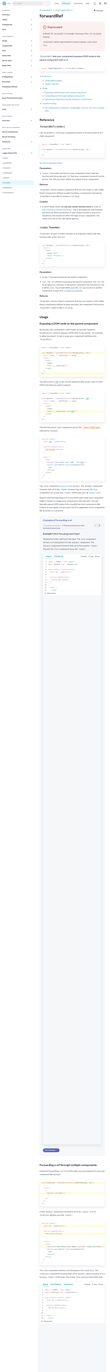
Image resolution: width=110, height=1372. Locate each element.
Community (78, 3)
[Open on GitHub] (105, 3)
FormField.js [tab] (56, 1284)
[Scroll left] (96, 525)
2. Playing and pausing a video (73, 525)
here (45, 45)
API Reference (46, 10)
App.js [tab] (48, 556)
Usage (45, 88)
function (52, 84)
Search (32, 3)
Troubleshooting (49, 103)
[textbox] (72, 575)
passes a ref (64, 486)
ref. (67, 59)
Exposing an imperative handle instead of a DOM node (68, 99)
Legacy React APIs (62, 10)
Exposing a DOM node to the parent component (65, 92)
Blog (87, 3)
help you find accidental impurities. (57, 210)
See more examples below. (51, 163)
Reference (66, 3)
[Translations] (100, 3)
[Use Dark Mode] (95, 3)
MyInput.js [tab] (58, 556)
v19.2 (9, 3)
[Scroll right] (99, 525)
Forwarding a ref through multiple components (65, 96)
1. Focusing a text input (51, 525)
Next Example (51, 1150)
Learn (56, 3)
